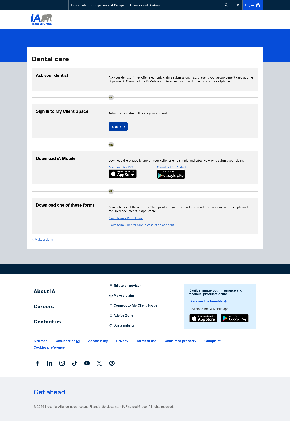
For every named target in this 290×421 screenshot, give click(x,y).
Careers (44, 306)
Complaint (212, 341)
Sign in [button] (116, 126)
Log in (252, 5)
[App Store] (203, 318)
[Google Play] (235, 318)
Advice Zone (121, 315)
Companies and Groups (107, 5)
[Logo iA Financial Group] (41, 20)
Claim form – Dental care (126, 218)
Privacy (122, 341)
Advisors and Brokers (144, 5)
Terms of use (146, 341)
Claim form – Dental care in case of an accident (141, 225)
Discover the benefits (208, 301)
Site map (40, 341)
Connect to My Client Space (133, 306)
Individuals (78, 5)
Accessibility (98, 341)
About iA (44, 291)
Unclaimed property (180, 341)
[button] (226, 5)
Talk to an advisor (125, 286)
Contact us (47, 321)
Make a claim (44, 239)
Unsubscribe (65, 341)
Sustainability (122, 325)
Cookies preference (49, 348)
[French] (237, 5)
